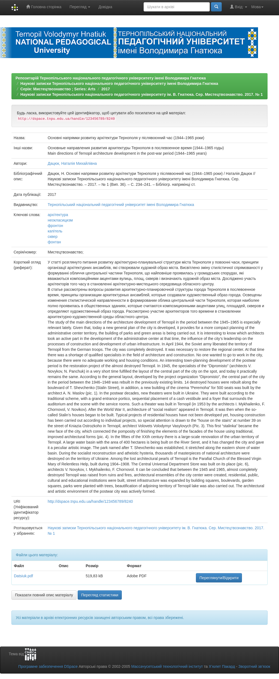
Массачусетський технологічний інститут (167, 666)
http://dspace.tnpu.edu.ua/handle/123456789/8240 (90, 501)
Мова (257, 7)
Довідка (105, 7)
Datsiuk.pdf (23, 576)
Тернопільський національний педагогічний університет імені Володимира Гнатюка (121, 204)
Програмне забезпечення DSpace (48, 666)
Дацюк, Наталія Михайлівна (72, 163)
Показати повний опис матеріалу (44, 595)
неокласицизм (60, 220)
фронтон (55, 225)
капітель (55, 231)
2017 (105, 89)
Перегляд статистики (99, 595)
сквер (52, 236)
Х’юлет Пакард (222, 666)
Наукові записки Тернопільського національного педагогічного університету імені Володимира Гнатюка (119, 83)
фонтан (54, 242)
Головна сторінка (43, 6)
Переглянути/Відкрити (218, 578)
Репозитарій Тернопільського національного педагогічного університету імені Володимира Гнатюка (111, 78)
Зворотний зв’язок (254, 666)
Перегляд (79, 7)
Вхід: (238, 6)
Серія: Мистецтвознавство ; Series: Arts (58, 89)
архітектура (58, 215)
